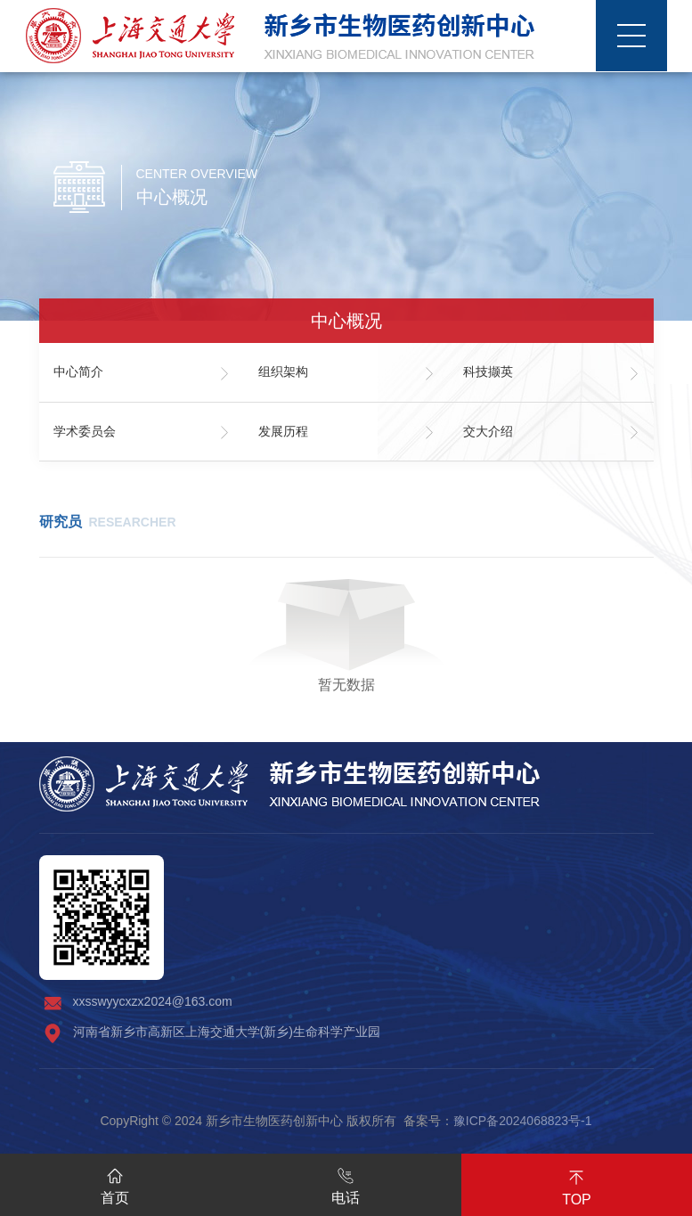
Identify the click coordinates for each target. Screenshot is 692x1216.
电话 (345, 1183)
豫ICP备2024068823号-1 (522, 1121)
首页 (115, 1183)
